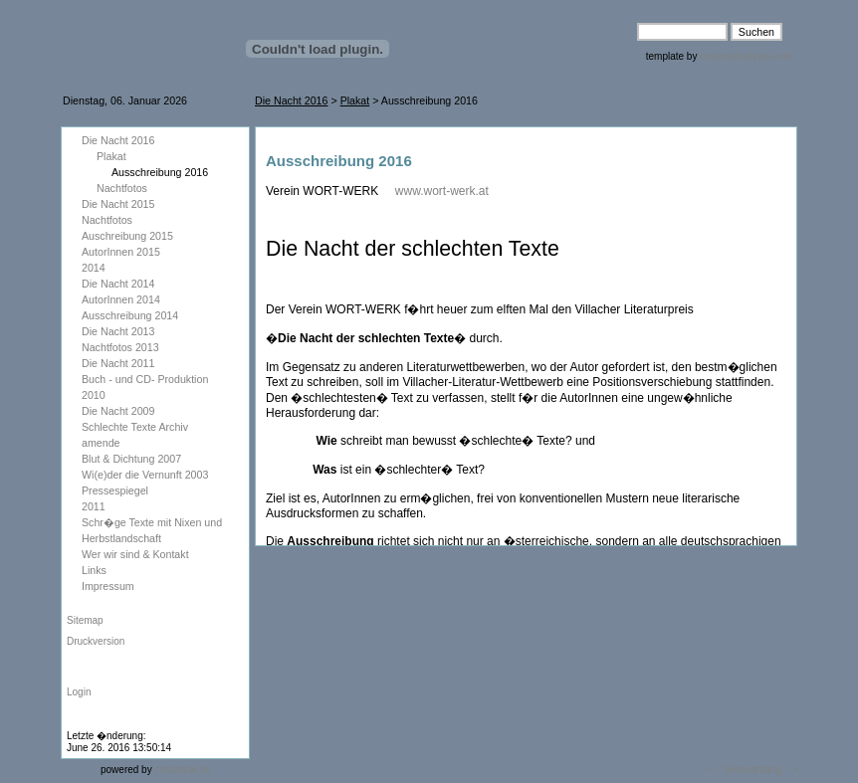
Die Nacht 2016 (291, 100)
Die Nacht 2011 (118, 363)
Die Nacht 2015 (119, 204)
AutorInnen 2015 (121, 252)
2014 (94, 268)
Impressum (108, 586)
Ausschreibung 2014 (131, 315)
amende (101, 443)
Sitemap (85, 620)
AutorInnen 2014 (121, 299)
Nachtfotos (122, 188)
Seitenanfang (752, 769)
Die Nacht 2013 (118, 331)
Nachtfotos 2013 (120, 347)
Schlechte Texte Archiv (135, 427)
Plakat (355, 100)
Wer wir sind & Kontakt (135, 554)
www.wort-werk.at (442, 191)
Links (94, 570)
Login (79, 691)
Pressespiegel (115, 490)
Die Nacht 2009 (118, 411)
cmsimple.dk (182, 769)
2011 (94, 506)
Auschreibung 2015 (127, 236)
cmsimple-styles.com (744, 56)
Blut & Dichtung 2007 (134, 459)
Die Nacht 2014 (118, 284)
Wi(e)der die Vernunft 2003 (145, 475)
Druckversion (95, 641)
